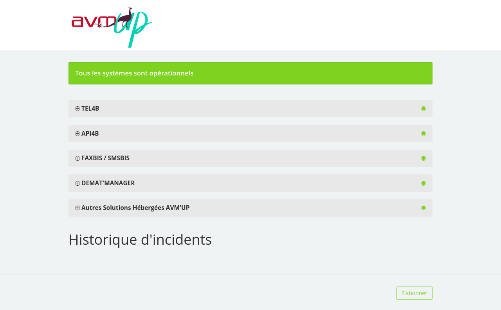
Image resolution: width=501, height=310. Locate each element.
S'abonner (414, 293)
